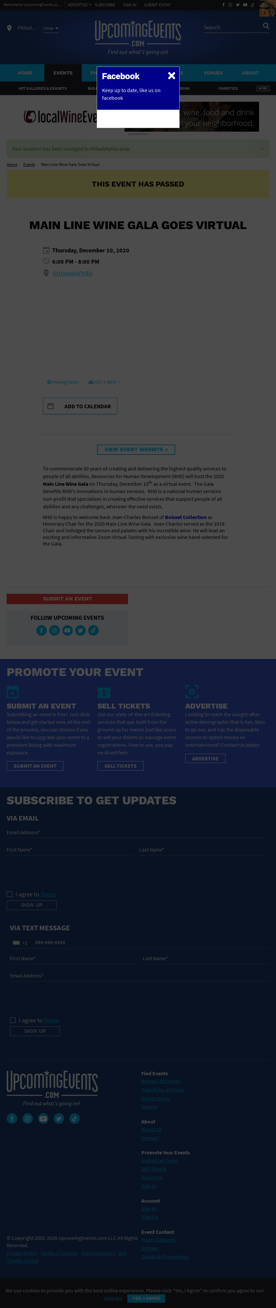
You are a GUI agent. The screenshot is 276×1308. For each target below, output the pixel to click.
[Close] (171, 75)
